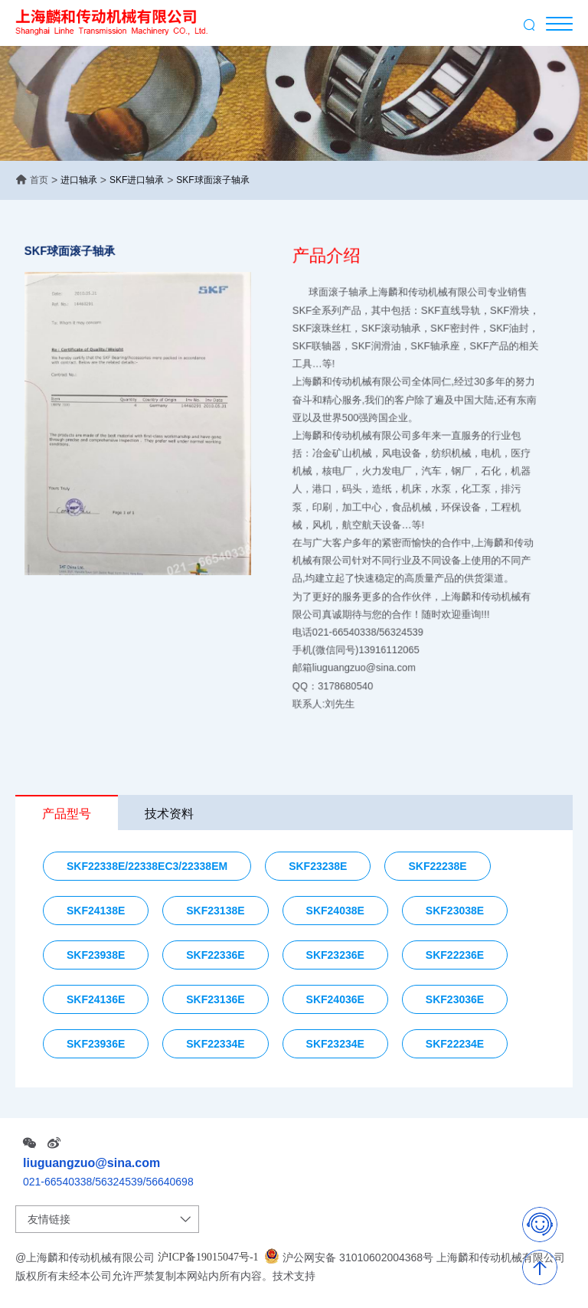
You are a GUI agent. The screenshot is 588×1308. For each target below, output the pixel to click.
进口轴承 (78, 180)
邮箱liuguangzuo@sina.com (363, 642)
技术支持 (294, 1276)
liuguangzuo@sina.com (91, 1162)
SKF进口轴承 (136, 180)
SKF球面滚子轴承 (212, 180)
